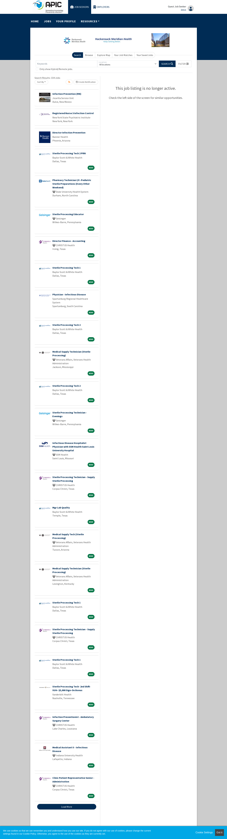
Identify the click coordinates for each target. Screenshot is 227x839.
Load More (66, 806)
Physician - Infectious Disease (69, 294)
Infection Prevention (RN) (66, 93)
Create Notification (86, 82)
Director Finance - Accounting (68, 240)
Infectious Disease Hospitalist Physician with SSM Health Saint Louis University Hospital (73, 446)
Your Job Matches (123, 55)
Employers (101, 7)
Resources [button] (89, 21)
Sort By (40, 82)
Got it (219, 832)
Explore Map (103, 55)
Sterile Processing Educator (68, 214)
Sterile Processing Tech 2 (66, 324)
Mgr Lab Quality (61, 507)
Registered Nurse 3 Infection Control (73, 113)
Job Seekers (79, 7)
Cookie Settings (204, 832)
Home (35, 21)
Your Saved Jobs (145, 55)
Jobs (47, 21)
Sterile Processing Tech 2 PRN (69, 153)
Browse (89, 55)
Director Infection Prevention (68, 132)
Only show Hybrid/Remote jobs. (56, 69)
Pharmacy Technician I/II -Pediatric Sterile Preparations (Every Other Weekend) (71, 184)
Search (77, 55)
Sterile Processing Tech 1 (66, 267)
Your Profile (66, 21)
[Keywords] (66, 63)
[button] (183, 63)
